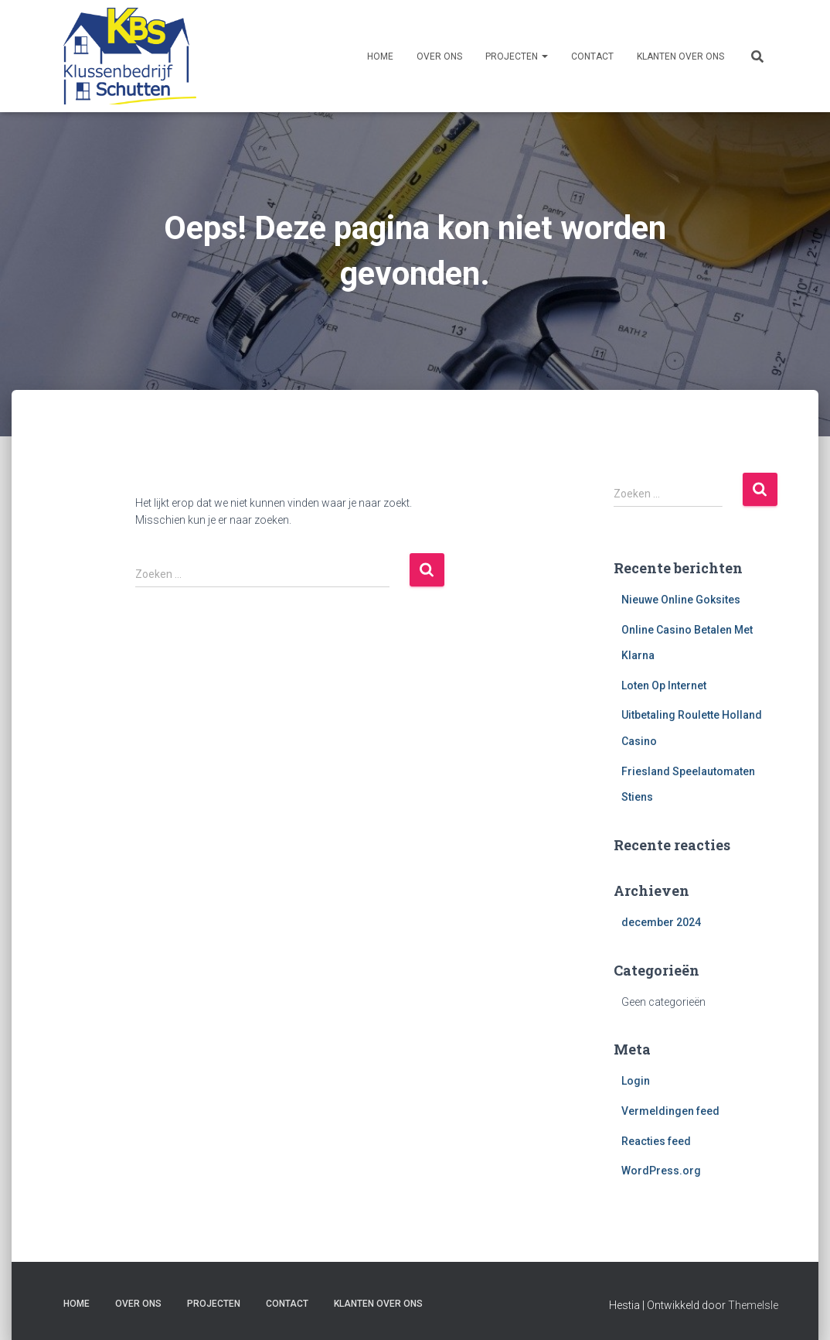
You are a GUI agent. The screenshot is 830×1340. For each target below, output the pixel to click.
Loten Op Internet (663, 685)
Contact (592, 56)
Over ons (439, 56)
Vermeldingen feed (670, 1111)
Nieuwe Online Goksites (680, 599)
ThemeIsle (753, 1305)
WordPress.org (661, 1170)
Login (635, 1081)
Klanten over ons (680, 56)
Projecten (516, 56)
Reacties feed (656, 1141)
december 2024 (661, 922)
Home (380, 56)
